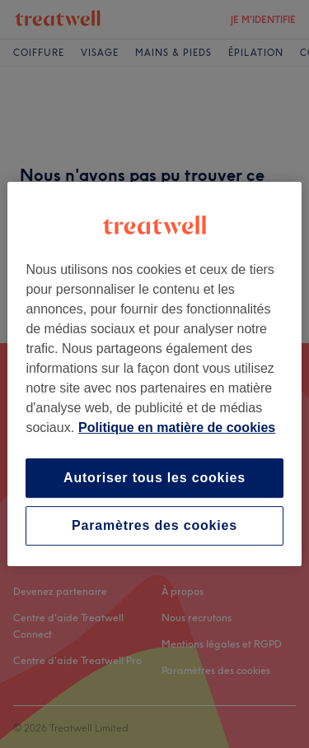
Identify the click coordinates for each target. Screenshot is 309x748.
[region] (154, 374)
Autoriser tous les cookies (154, 478)
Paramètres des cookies (154, 525)
